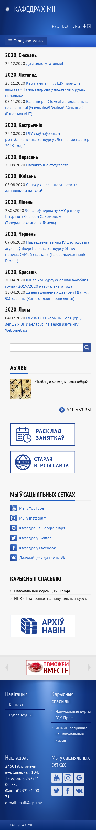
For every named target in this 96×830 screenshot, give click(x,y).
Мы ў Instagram (33, 518)
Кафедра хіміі (34, 9)
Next (89, 667)
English (75, 26)
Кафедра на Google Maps (42, 527)
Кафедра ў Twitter (35, 537)
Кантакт (16, 704)
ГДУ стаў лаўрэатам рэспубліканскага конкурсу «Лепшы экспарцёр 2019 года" (47, 139)
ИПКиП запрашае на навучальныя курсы (51, 598)
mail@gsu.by (30, 802)
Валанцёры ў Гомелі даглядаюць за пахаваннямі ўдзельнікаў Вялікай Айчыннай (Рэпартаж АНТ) (46, 107)
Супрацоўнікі (21, 714)
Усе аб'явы (79, 410)
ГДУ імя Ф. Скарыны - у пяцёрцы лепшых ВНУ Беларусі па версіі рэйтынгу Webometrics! (44, 324)
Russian (55, 26)
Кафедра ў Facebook (37, 547)
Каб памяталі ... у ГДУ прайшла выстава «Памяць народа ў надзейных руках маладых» (45, 89)
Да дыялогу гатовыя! (44, 63)
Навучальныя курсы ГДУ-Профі (42, 590)
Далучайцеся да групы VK (42, 557)
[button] (26, 41)
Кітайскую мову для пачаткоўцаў (61, 382)
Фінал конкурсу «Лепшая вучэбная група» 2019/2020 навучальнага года (46, 283)
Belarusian (65, 26)
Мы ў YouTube (31, 508)
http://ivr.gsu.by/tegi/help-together (48, 667)
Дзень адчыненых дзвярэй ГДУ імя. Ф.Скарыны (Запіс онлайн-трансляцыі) (47, 295)
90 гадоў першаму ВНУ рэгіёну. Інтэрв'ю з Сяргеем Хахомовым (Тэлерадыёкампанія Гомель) (42, 216)
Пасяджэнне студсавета (47, 164)
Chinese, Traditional (86, 26)
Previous (7, 667)
